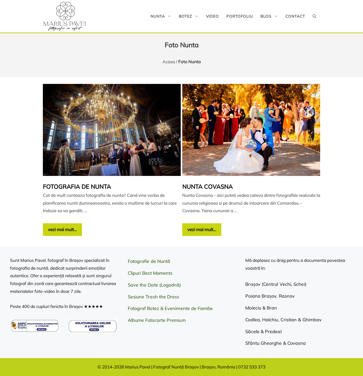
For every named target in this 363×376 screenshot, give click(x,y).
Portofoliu (239, 16)
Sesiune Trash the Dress (153, 297)
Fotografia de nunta (77, 186)
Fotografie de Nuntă (149, 261)
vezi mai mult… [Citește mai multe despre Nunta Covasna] (201, 229)
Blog (271, 16)
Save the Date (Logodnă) (154, 285)
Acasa (169, 61)
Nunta (162, 16)
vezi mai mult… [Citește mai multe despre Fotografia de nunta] (62, 229)
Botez (190, 16)
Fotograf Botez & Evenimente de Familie (170, 308)
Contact (295, 16)
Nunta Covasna (207, 186)
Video (212, 16)
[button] (314, 16)
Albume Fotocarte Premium (157, 320)
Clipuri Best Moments (150, 273)
